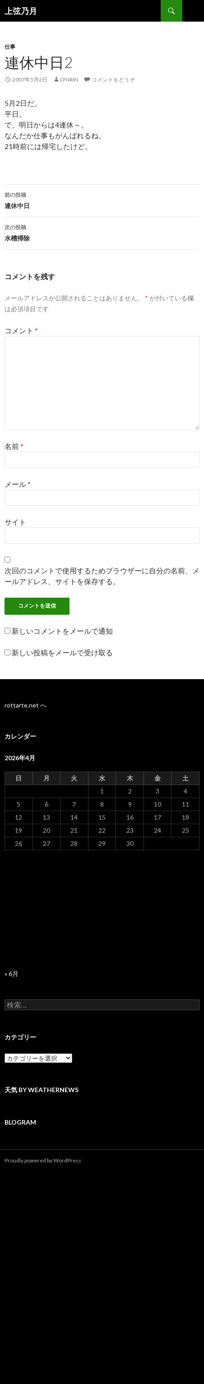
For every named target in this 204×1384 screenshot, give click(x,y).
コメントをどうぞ (113, 79)
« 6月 (12, 973)
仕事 (10, 46)
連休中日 (102, 199)
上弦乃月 (21, 11)
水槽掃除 (102, 232)
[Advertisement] (102, 910)
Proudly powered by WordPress (43, 1160)
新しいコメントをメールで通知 (62, 630)
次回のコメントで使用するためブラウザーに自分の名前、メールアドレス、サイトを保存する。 (102, 575)
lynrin (69, 79)
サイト (15, 521)
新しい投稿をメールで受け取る (62, 652)
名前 (14, 446)
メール (18, 484)
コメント (21, 330)
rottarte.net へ (25, 705)
